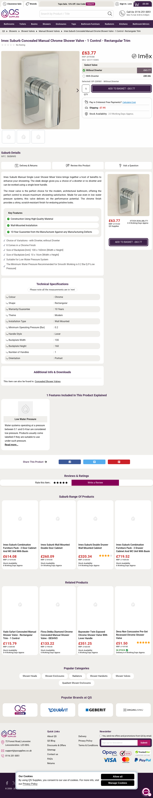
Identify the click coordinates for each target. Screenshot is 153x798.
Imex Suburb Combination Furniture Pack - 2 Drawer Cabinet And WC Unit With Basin (133, 548)
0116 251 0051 (10, 755)
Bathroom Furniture (90, 24)
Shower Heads (30, 676)
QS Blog (51, 740)
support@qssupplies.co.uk (16, 750)
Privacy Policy (85, 740)
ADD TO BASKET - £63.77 (121, 88)
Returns (51, 763)
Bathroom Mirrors (141, 24)
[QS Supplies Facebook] (7, 783)
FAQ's (50, 759)
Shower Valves (123, 676)
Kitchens (123, 24)
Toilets (22, 24)
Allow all (117, 776)
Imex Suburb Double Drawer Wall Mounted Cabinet (93, 546)
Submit (144, 743)
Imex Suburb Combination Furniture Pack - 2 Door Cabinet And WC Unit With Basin (19, 548)
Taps (73, 24)
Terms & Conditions (88, 745)
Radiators (109, 24)
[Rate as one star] (54, 483)
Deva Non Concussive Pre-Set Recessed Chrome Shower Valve (132, 635)
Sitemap (51, 749)
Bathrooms (9, 24)
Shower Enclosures (54, 676)
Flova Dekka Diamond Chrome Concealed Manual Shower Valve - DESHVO (57, 635)
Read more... (11, 444)
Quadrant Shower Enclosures (76, 683)
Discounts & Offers (56, 745)
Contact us (52, 754)
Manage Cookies (117, 783)
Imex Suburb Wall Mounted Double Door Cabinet (55, 546)
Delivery (82, 736)
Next (76, 90)
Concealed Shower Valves (48, 381)
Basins (34, 24)
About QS (52, 736)
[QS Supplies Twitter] (14, 783)
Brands (31, 4)
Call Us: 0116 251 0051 (139, 12)
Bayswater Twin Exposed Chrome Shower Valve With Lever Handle (92, 635)
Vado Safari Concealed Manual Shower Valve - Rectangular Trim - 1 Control (19, 635)
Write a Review (95, 482)
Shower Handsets (99, 676)
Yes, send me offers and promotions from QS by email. (127, 736)
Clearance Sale (12, 4)
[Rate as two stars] (56, 483)
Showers (47, 24)
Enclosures (61, 24)
